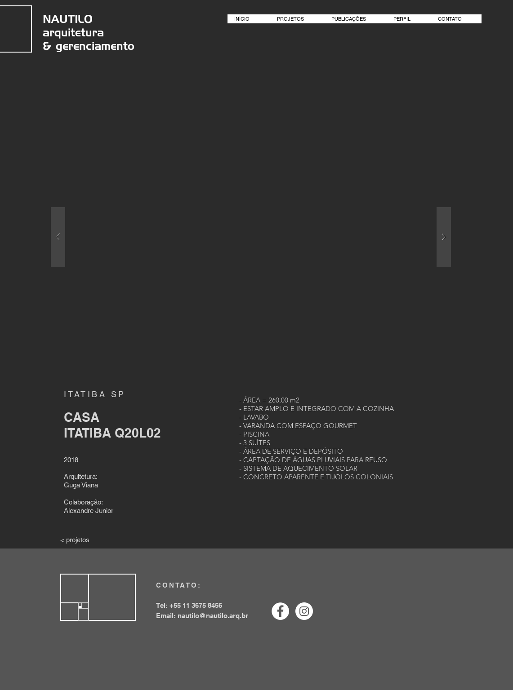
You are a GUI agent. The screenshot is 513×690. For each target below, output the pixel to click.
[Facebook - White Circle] (280, 611)
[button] (251, 237)
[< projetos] (74, 539)
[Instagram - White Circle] (304, 611)
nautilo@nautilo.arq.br (213, 615)
